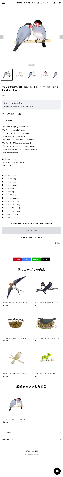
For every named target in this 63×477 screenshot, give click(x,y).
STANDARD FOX (9, 440)
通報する (58, 243)
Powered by (31, 455)
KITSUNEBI (6, 433)
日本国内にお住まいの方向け (31, 237)
